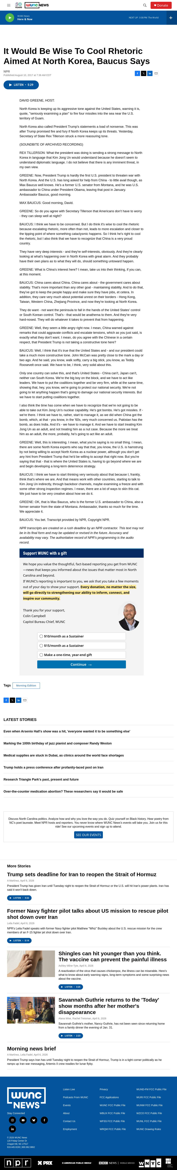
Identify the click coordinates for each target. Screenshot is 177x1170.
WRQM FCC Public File (113, 1129)
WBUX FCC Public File (112, 1113)
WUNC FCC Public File (112, 1105)
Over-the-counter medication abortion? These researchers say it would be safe (63, 791)
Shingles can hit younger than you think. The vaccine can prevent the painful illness (113, 957)
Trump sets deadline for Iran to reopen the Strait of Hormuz (81, 874)
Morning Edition (26, 685)
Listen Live (69, 1089)
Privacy (104, 1089)
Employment (70, 1129)
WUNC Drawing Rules (148, 1129)
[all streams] (172, 18)
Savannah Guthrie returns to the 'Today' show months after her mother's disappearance (109, 1006)
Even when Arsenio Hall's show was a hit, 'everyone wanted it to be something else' (67, 731)
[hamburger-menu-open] (8, 5)
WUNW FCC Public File (149, 1105)
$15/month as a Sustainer (64, 645)
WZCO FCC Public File (149, 1113)
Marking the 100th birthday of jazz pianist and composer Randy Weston (58, 743)
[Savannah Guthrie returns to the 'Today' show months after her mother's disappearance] (31, 1010)
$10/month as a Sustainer (64, 636)
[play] (10, 18)
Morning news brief (31, 1048)
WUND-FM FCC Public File (151, 1089)
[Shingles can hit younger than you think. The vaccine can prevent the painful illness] (31, 964)
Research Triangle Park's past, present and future (41, 779)
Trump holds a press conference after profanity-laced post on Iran (53, 767)
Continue (82, 664)
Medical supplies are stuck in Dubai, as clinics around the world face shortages (64, 755)
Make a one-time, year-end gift (68, 655)
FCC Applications (109, 1097)
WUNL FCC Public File (149, 1121)
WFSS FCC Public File (112, 1121)
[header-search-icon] (145, 5)
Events (67, 1105)
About (66, 1113)
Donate (162, 5)
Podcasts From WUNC (75, 1097)
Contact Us (69, 1121)
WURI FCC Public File (148, 1097)
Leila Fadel (13, 923)
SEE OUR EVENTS (88, 835)
